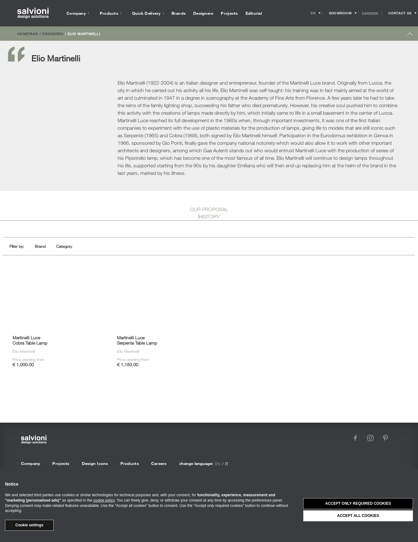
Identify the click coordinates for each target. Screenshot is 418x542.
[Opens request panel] (400, 13)
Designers (52, 33)
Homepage (27, 33)
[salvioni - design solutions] (33, 13)
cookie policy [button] (103, 500)
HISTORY (209, 216)
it (226, 463)
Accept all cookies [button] (358, 515)
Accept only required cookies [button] (358, 503)
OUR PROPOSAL (209, 209)
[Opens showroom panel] (340, 13)
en (217, 463)
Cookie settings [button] (29, 525)
